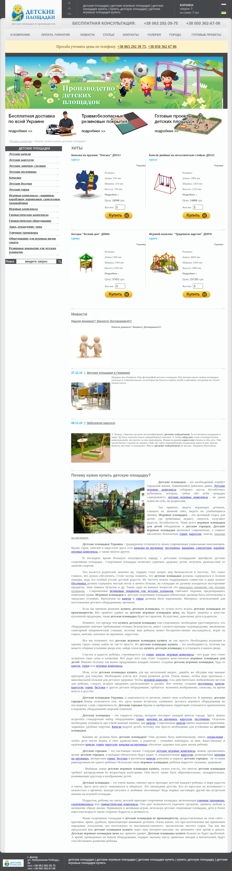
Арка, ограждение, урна (25, 226)
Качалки (15, 177)
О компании (20, 34)
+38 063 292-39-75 (161, 23)
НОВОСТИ (87, 34)
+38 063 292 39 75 (131, 47)
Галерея (154, 34)
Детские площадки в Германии (108, 373)
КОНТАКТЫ (131, 34)
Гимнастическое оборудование (30, 220)
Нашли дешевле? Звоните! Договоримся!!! (101, 321)
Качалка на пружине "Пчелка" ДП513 (95, 155)
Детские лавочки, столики (27, 165)
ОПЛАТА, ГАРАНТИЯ (55, 34)
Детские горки (19, 189)
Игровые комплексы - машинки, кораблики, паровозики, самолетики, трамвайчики (35, 199)
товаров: (186, 8)
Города (175, 34)
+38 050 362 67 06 (162, 47)
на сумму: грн (189, 12)
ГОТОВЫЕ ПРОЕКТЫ (206, 34)
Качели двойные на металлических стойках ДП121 (181, 155)
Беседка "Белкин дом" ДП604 (90, 234)
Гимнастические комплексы (28, 215)
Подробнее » (112, 194)
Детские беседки (20, 183)
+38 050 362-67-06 (203, 23)
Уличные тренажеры (23, 232)
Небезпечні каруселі (101, 423)
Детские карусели (21, 160)
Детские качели (20, 154)
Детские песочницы (23, 171)
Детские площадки (20, 141)
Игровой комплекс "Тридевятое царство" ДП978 (180, 234)
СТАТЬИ (108, 34)
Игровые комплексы (23, 209)
